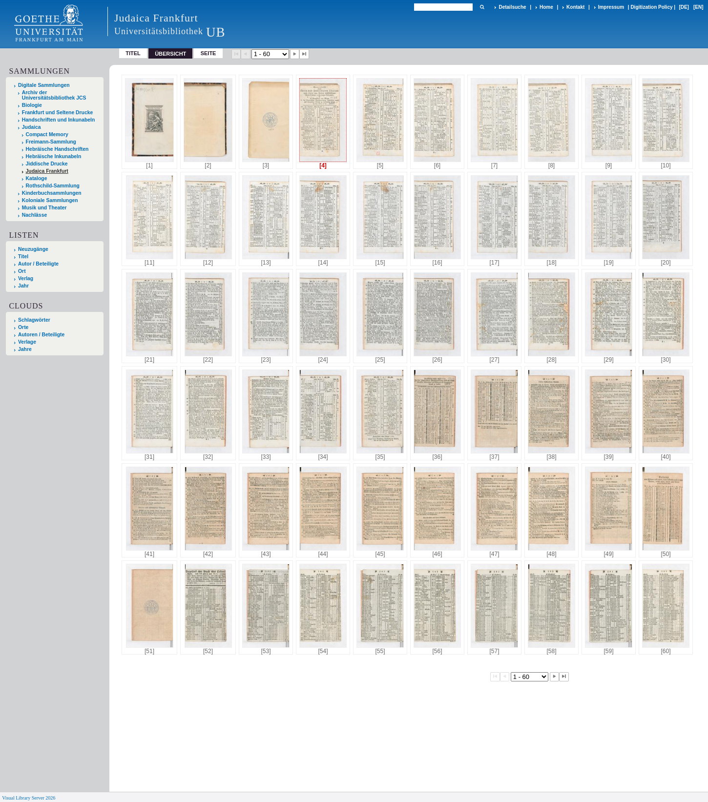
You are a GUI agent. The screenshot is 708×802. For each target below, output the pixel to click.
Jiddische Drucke (47, 163)
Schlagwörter (34, 320)
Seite (208, 53)
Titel (133, 53)
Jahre (25, 349)
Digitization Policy (651, 7)
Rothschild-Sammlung (53, 185)
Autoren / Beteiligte (41, 334)
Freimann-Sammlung (51, 141)
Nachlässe (34, 215)
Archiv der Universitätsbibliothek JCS (54, 95)
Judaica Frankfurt (47, 171)
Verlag (25, 278)
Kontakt (575, 7)
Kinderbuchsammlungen (52, 193)
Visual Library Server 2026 (28, 798)
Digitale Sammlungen (44, 85)
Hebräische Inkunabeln (54, 156)
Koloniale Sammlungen (50, 200)
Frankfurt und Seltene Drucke (57, 112)
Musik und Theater (44, 207)
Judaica (31, 127)
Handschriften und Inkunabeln (58, 120)
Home (546, 7)
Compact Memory (47, 134)
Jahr (23, 285)
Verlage (27, 342)
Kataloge (36, 178)
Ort (22, 271)
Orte (23, 327)
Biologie (32, 105)
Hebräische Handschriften (57, 149)
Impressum (611, 7)
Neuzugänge (33, 249)
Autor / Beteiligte (38, 264)
